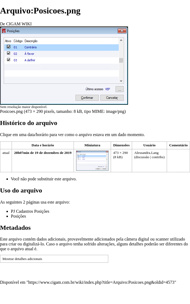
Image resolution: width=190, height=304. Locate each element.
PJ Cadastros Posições (30, 211)
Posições (18, 216)
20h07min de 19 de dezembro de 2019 (42, 153)
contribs (157, 157)
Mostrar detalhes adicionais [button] (22, 259)
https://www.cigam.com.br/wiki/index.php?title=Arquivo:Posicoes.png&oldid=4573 (101, 282)
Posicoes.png (11, 111)
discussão (142, 157)
